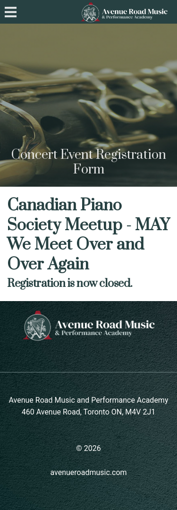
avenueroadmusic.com (88, 472)
